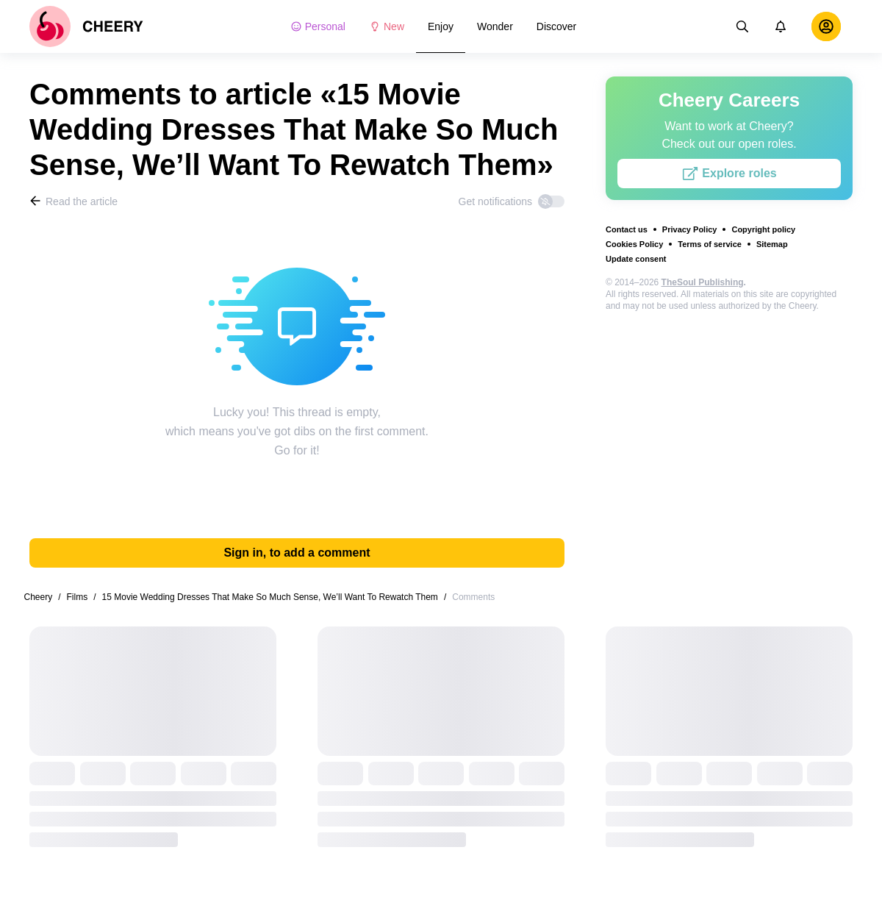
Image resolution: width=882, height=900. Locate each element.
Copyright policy (763, 229)
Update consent (636, 258)
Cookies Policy (634, 244)
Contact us (627, 229)
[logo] (86, 26)
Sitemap (772, 244)
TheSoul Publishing (703, 282)
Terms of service (710, 244)
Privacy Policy (689, 229)
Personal (317, 26)
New (386, 26)
